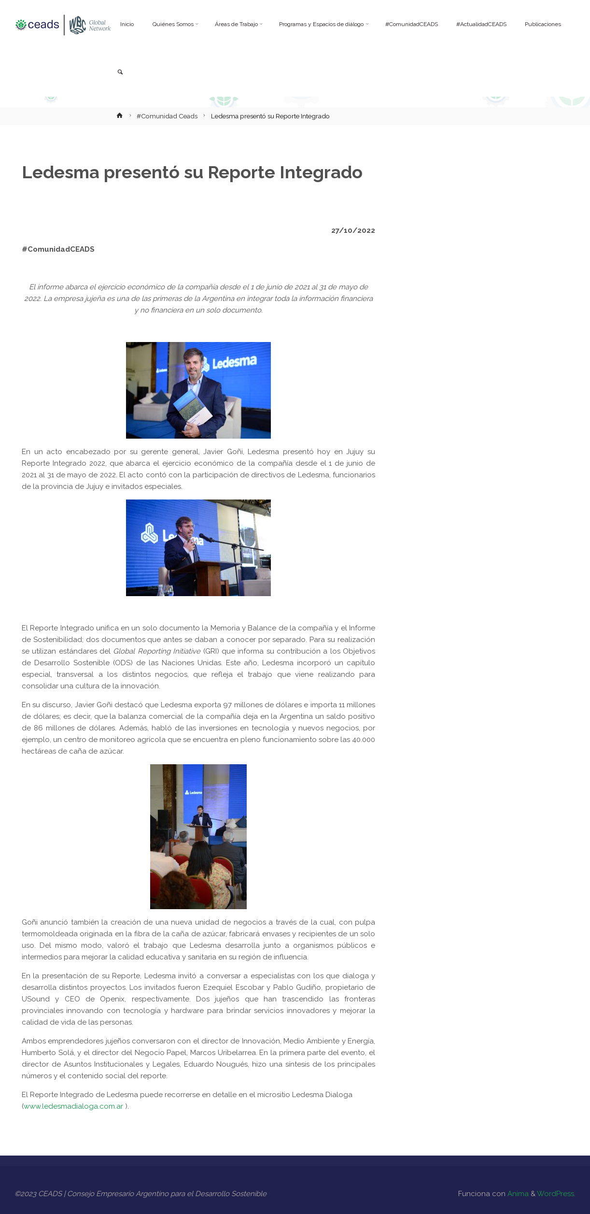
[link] (120, 72)
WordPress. (556, 1193)
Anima (517, 1193)
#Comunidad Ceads (167, 116)
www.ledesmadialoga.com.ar (73, 1106)
